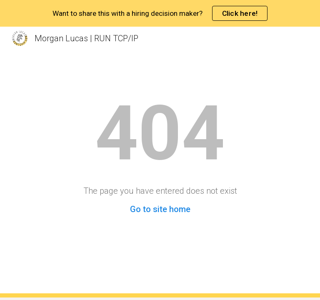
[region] (160, 13)
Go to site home (160, 209)
